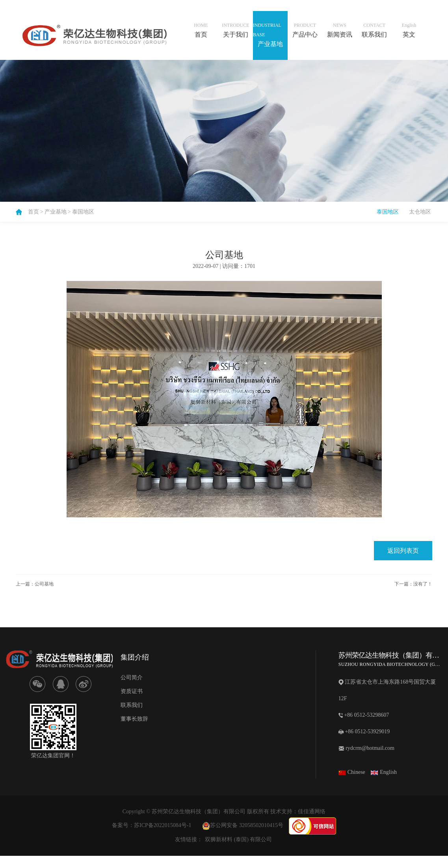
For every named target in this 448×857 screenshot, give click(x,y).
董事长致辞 (134, 720)
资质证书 (132, 692)
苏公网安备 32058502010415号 (242, 826)
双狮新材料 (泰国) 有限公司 (238, 841)
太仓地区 (420, 212)
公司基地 (44, 585)
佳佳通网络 (311, 813)
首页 (33, 212)
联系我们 (132, 706)
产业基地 (56, 212)
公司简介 (132, 679)
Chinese (351, 773)
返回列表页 (402, 551)
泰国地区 (83, 212)
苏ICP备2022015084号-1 (162, 826)
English (384, 773)
